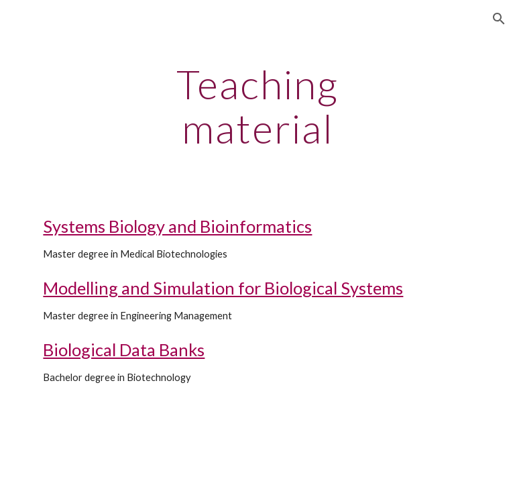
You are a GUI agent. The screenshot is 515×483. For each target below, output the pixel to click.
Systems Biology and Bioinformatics (177, 226)
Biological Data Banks (124, 349)
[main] (257, 106)
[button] (499, 19)
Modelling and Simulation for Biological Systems (223, 288)
